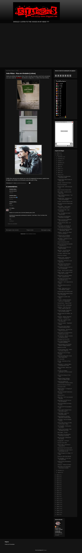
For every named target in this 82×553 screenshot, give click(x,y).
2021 (58, 480)
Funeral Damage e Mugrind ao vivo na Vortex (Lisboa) (64, 311)
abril (59, 172)
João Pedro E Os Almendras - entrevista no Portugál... (64, 217)
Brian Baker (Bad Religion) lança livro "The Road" (65, 294)
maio (59, 170)
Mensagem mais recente (12, 230)
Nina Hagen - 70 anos (63, 432)
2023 (58, 476)
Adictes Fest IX (61, 395)
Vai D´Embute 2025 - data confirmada (63, 210)
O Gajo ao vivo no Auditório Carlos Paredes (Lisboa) (64, 236)
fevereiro (60, 470)
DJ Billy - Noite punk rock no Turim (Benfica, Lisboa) (64, 289)
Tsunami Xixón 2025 (62, 442)
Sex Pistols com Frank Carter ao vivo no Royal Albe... (65, 268)
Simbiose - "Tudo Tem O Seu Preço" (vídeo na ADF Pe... (64, 308)
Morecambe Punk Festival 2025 (65, 448)
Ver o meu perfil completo (58, 534)
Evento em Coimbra (62, 255)
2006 (58, 510)
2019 (58, 484)
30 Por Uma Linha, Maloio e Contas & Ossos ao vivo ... (64, 327)
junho (59, 168)
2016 (58, 490)
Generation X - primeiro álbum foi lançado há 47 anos (64, 365)
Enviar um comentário (12, 223)
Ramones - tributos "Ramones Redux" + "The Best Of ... (64, 317)
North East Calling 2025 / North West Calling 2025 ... (65, 356)
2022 (58, 478)
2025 (58, 155)
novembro (60, 158)
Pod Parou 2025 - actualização (65, 305)
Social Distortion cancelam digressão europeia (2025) (64, 417)
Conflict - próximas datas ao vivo (65, 201)
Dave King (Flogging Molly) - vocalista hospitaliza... (64, 342)
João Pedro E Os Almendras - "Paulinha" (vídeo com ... (64, 264)
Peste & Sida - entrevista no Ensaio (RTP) (64, 445)
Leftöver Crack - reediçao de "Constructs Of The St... (64, 258)
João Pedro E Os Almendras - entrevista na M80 (64, 177)
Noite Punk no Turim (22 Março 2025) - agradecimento (65, 276)
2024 (58, 474)
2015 (58, 492)
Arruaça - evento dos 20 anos (64, 182)
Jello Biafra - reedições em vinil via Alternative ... (65, 239)
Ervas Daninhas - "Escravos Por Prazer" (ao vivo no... (65, 330)
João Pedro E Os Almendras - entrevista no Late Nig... (64, 435)
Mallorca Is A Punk (62, 347)
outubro (60, 160)
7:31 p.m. (11, 205)
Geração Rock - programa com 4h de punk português (65, 199)
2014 (58, 494)
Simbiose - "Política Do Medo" (64, 464)
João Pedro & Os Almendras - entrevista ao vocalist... (64, 467)
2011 (58, 500)
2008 (58, 506)
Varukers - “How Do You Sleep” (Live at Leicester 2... (65, 233)
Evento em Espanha (62, 184)
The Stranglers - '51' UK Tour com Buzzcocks (64, 459)
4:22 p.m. (11, 192)
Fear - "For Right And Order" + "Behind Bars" (64, 214)
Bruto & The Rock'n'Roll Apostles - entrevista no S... (65, 244)
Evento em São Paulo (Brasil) (64, 456)
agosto (59, 164)
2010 (58, 502)
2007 (58, 508)
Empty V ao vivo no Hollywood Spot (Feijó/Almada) (64, 220)
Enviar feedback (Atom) (31, 233)
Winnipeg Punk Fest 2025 (63, 339)
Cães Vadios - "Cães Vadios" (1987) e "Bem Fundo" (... (64, 207)
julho (59, 166)
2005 (58, 512)
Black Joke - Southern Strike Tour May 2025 (64, 320)
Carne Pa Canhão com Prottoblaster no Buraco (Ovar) (65, 382)
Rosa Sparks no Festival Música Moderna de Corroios (65, 333)
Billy (10, 208)
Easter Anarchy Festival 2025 (64, 189)
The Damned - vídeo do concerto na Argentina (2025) (65, 336)
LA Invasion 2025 (61, 386)
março (59, 174)
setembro (60, 162)
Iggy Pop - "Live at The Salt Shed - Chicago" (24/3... (64, 251)
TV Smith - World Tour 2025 (64, 253)
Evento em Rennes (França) (64, 384)
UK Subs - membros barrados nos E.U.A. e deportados (64, 300)
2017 (58, 488)
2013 (58, 496)
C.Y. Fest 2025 (61, 359)
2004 (58, 514)
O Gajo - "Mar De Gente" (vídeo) (65, 270)
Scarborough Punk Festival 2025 (65, 291)
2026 (58, 153)
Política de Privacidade (9, 544)
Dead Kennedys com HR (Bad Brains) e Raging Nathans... (64, 345)
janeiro (59, 472)
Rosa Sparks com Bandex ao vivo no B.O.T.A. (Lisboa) (64, 226)
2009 (58, 504)
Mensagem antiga (45, 230)
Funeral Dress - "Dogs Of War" (65, 303)
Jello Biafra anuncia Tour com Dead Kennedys (64, 248)
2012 (58, 498)
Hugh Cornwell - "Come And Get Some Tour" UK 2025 (65, 273)
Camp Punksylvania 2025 (63, 241)
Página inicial (30, 230)
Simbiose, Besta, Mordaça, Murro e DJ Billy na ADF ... (64, 379)
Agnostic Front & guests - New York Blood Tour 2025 (64, 430)
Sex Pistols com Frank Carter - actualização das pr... (65, 279)
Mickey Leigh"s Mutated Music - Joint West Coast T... (65, 410)
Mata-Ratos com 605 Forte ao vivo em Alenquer (64, 401)
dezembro (60, 156)
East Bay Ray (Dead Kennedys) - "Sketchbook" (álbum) (65, 230)
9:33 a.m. (11, 199)
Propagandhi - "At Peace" (63, 440)
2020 (58, 482)
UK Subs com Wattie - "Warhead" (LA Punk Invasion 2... (65, 372)
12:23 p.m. (11, 221)
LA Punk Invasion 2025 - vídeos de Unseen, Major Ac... (65, 350)
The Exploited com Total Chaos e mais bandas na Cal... (65, 450)
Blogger (45, 550)
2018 (58, 486)
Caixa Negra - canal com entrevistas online (63, 414)
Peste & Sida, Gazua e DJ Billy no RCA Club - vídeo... (65, 423)
